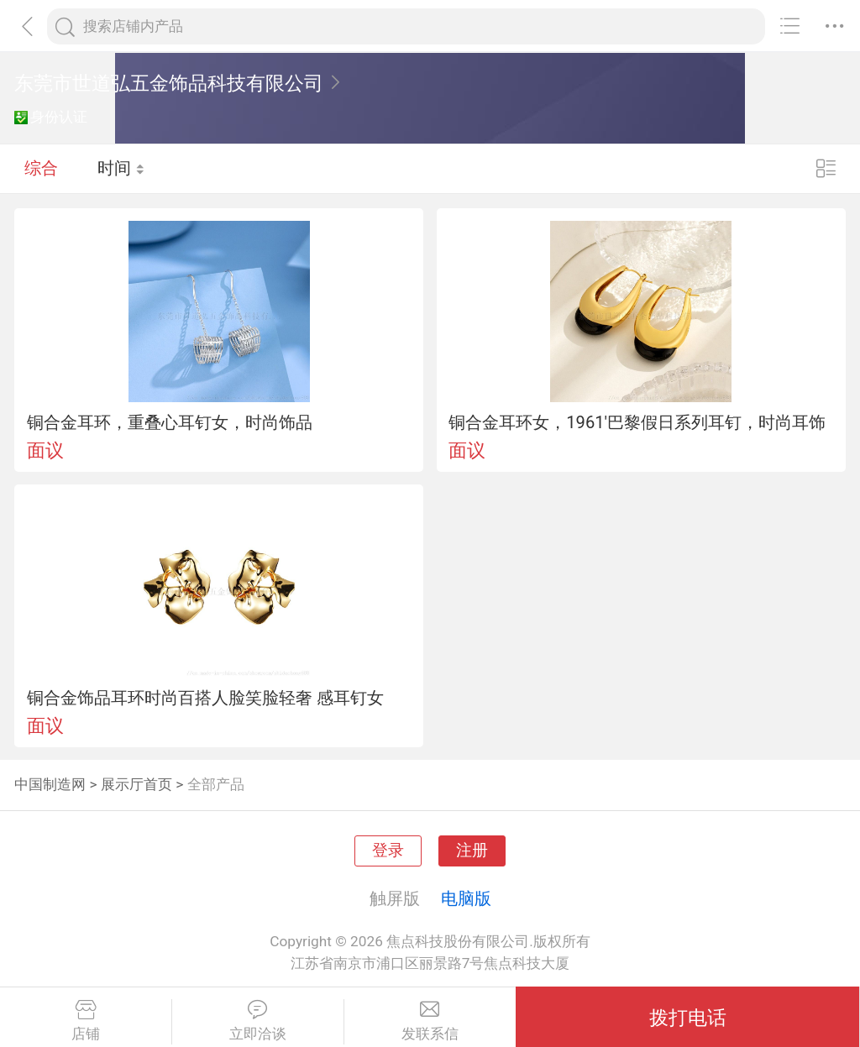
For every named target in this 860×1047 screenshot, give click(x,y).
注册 (472, 850)
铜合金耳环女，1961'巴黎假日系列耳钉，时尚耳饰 (637, 422)
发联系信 (430, 1021)
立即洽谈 (257, 1021)
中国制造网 (50, 784)
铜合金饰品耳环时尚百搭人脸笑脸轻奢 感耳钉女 (205, 697)
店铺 (85, 1021)
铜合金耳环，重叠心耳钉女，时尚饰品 (169, 422)
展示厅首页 (136, 784)
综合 (41, 168)
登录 (388, 850)
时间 (121, 168)
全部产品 (215, 784)
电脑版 (466, 898)
